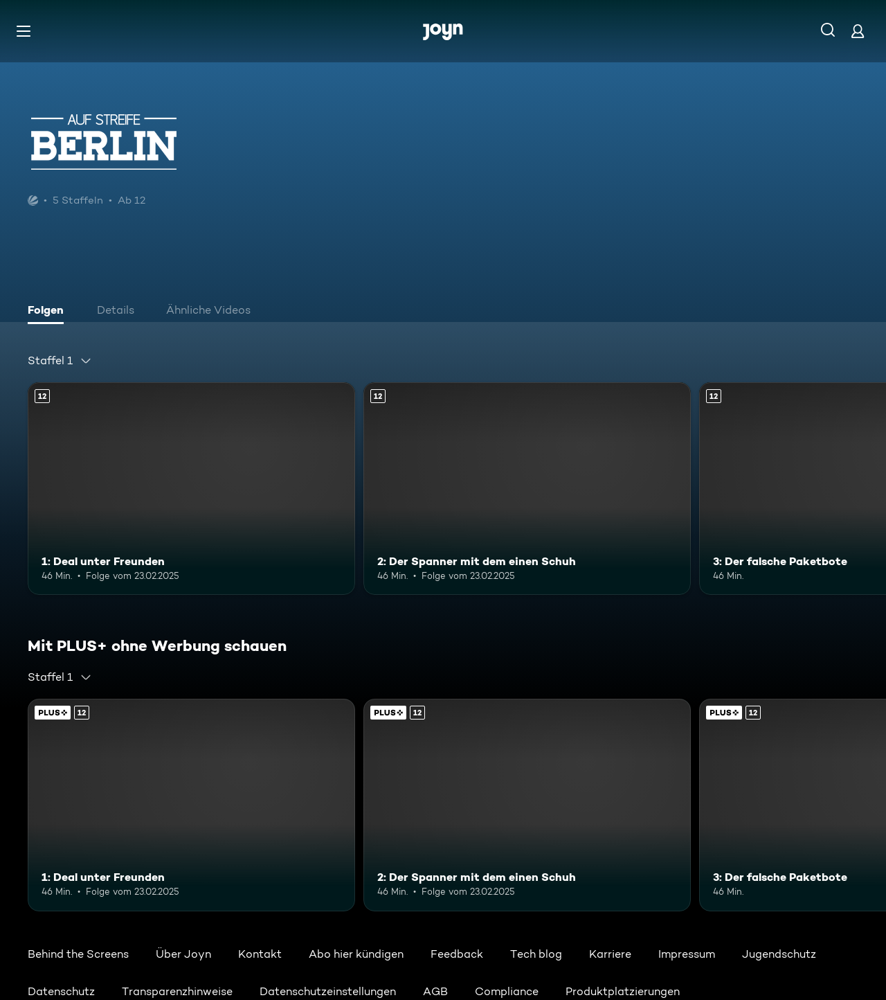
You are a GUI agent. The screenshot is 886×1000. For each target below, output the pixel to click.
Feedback (457, 954)
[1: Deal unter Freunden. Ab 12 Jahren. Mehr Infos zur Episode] (191, 488)
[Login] (857, 31)
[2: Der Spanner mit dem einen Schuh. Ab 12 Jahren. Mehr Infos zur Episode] (527, 488)
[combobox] (60, 361)
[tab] (49, 311)
